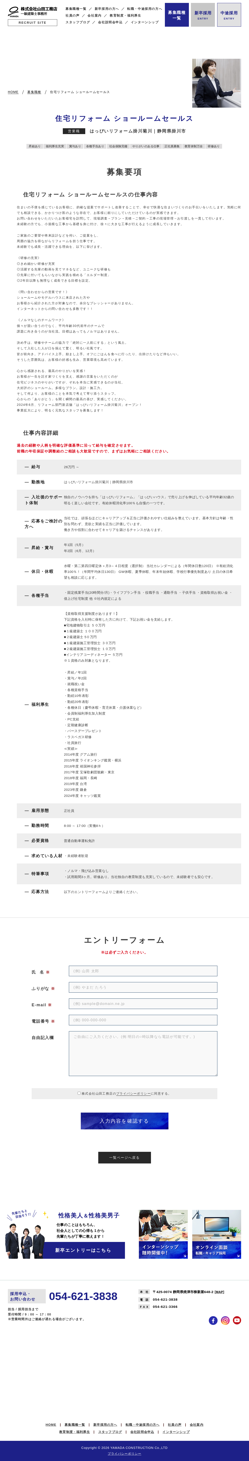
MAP (219, 1292)
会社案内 (94, 15)
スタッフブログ (78, 22)
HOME (51, 1424)
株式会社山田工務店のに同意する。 (126, 1093)
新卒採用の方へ (107, 9)
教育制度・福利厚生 (125, 15)
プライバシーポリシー (133, 1093)
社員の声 (73, 15)
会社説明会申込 (110, 22)
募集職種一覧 (76, 9)
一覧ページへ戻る (124, 1157)
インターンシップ (145, 22)
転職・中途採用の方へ (144, 9)
